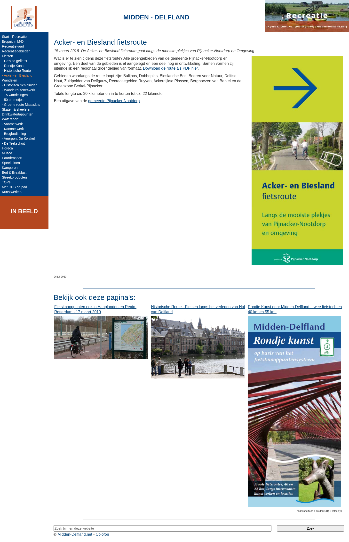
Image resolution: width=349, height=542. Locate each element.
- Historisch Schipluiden (19, 85)
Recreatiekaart (13, 46)
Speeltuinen (11, 163)
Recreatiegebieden (16, 51)
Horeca (7, 148)
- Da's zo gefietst (14, 61)
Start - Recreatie (14, 37)
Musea (7, 153)
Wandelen (9, 80)
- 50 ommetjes (13, 100)
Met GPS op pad (14, 187)
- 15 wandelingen (15, 95)
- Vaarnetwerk (12, 124)
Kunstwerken (12, 192)
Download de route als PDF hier (170, 68)
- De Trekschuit (13, 143)
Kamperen (10, 168)
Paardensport (12, 158)
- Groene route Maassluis (21, 105)
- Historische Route (16, 71)
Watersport (10, 119)
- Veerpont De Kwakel (18, 138)
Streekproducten (14, 177)
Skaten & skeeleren (16, 109)
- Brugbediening (14, 134)
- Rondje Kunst (13, 66)
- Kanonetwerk (13, 129)
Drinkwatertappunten (17, 114)
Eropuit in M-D (13, 41)
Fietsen (7, 56)
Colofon (102, 534)
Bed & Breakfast (14, 172)
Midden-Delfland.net (74, 534)
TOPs (6, 182)
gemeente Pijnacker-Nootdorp (114, 101)
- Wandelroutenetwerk (18, 90)
